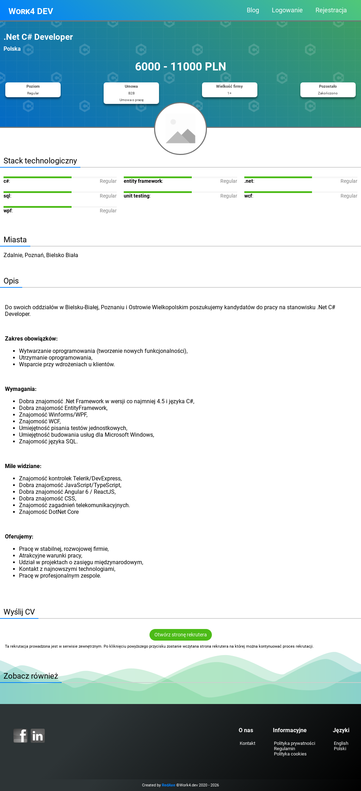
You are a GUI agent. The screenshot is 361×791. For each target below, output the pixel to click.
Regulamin (284, 748)
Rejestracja (331, 10)
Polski (340, 748)
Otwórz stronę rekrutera (180, 635)
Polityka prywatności (294, 743)
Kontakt (247, 743)
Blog (253, 10)
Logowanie (287, 10)
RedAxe (168, 785)
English (341, 743)
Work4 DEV (30, 11)
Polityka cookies (290, 753)
